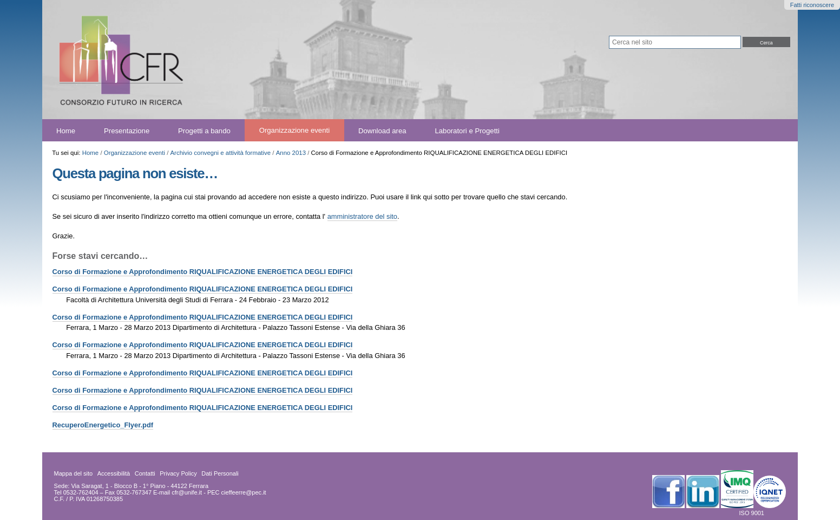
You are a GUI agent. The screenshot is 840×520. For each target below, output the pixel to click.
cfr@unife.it (187, 492)
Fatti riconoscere (812, 5)
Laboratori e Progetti (467, 130)
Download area (382, 130)
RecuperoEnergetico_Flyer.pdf (103, 425)
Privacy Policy (178, 473)
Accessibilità (113, 473)
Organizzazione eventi (294, 130)
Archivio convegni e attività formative (220, 153)
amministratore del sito (362, 216)
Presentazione (126, 130)
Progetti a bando (204, 130)
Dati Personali (219, 473)
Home (65, 130)
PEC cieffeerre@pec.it (236, 492)
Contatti (145, 473)
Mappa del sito (73, 473)
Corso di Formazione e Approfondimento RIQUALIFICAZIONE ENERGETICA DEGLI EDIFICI (202, 272)
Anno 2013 (291, 153)
